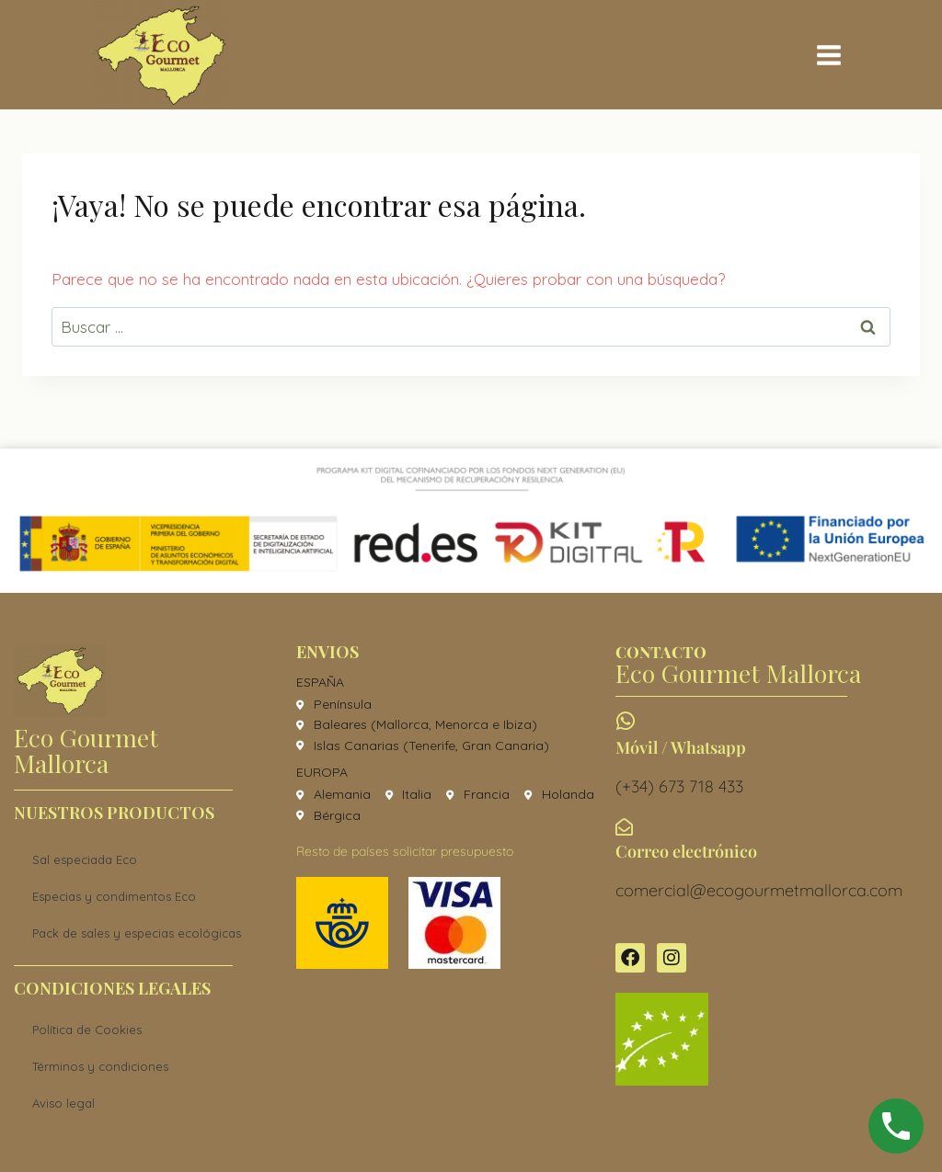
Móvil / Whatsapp (680, 747)
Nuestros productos (114, 813)
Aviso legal (63, 1103)
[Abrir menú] (828, 55)
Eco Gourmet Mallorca (86, 750)
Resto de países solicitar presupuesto (404, 851)
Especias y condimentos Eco (114, 896)
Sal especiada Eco (84, 859)
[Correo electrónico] (624, 827)
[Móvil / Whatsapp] (626, 721)
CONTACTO (660, 652)
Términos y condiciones (100, 1066)
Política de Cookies (87, 1029)
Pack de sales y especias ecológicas (136, 933)
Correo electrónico (686, 851)
